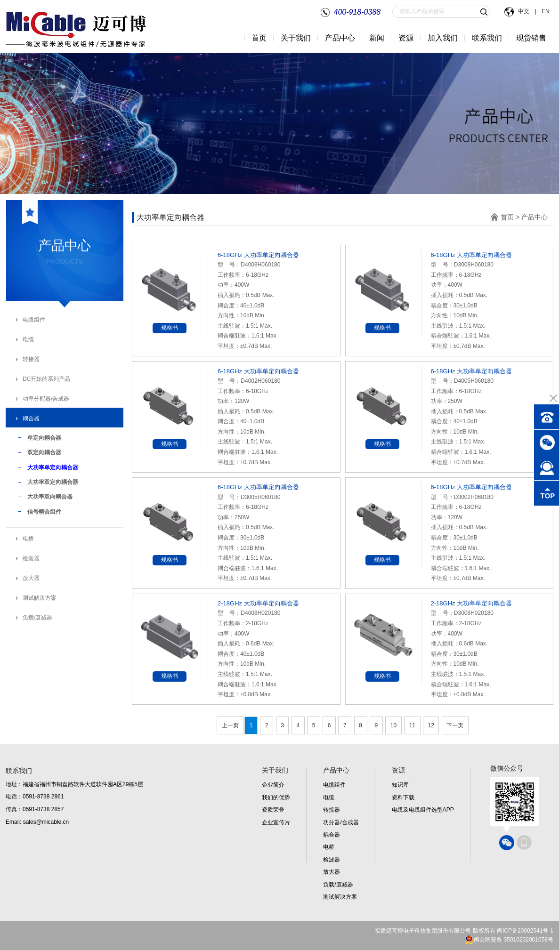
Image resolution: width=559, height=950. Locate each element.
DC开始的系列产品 (46, 379)
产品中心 (534, 217)
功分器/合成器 (340, 822)
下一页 (454, 725)
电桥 (28, 538)
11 (412, 725)
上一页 (230, 725)
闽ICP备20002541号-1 (525, 930)
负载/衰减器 (37, 617)
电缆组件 (34, 319)
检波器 (31, 558)
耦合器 (31, 418)
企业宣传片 (276, 822)
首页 (259, 38)
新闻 (376, 38)
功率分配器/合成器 (46, 398)
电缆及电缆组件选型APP (423, 809)
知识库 (400, 784)
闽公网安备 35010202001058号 (508, 939)
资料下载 (403, 797)
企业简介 (273, 784)
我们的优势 (276, 797)
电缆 (28, 339)
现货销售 (531, 38)
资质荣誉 (273, 809)
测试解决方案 (40, 598)
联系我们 (487, 38)
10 (393, 725)
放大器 (31, 578)
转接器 (31, 359)
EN (544, 11)
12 (431, 725)
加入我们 (443, 38)
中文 (524, 11)
